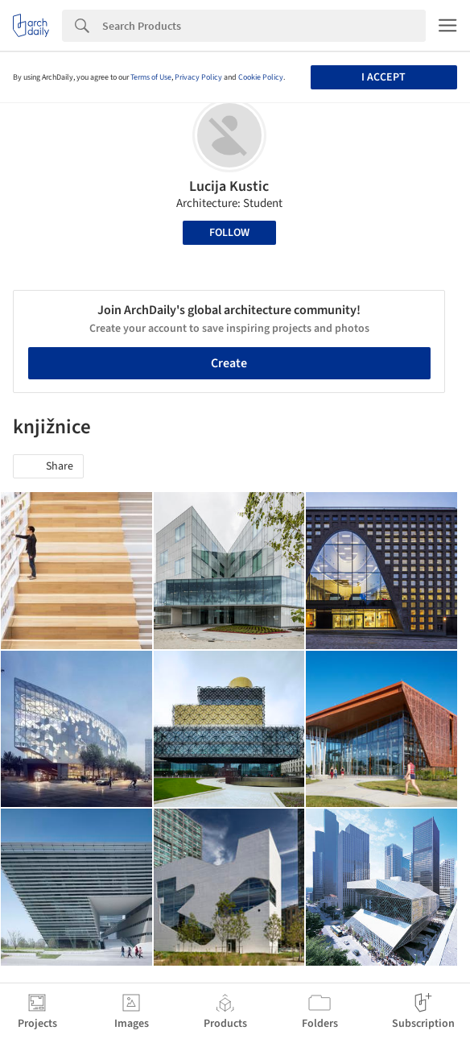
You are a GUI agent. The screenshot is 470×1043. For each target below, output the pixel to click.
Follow (229, 233)
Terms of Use (150, 77)
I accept (383, 77)
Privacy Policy (198, 77)
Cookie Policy (260, 77)
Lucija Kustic (229, 186)
